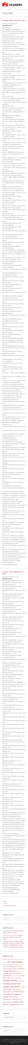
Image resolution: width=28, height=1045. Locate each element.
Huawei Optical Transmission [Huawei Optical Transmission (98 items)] (12, 973)
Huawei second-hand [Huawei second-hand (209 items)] (12, 983)
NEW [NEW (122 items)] (16, 992)
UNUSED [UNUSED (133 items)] (16, 1002)
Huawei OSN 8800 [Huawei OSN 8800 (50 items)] (10, 978)
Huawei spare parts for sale (13, 20)
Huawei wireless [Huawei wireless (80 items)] (7, 992)
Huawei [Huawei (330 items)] (19, 962)
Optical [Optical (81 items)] (11, 997)
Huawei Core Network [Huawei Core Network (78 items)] (18, 969)
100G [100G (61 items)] (8, 959)
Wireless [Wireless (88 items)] (17, 1004)
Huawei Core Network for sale (13, 572)
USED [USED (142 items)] (21, 1002)
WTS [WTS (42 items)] (23, 1004)
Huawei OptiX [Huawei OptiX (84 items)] (7, 975)
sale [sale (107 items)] (14, 999)
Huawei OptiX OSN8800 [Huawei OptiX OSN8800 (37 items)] (15, 975)
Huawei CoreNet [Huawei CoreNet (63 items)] (7, 969)
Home (4, 901)
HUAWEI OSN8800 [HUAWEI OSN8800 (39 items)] (18, 978)
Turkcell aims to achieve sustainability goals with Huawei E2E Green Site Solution (13, 937)
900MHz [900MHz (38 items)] (11, 959)
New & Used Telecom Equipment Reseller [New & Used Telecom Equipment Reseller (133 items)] (13, 994)
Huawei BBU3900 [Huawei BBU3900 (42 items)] (18, 964)
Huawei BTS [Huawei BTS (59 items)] (6, 966)
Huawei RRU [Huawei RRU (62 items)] (21, 981)
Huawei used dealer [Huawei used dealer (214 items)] (11, 986)
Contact (5, 903)
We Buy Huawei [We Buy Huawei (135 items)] (8, 1004)
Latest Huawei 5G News (9, 906)
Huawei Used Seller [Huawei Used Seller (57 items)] (16, 989)
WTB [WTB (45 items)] (21, 1004)
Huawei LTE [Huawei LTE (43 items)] (19, 971)
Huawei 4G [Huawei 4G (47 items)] (5, 964)
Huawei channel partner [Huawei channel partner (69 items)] (15, 966)
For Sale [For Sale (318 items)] (11, 962)
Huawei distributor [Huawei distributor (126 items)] (9, 971)
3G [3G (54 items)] (3, 959)
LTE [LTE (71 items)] (14, 992)
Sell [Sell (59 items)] (17, 999)
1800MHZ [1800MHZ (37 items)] (15, 959)
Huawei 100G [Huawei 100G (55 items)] (11, 964)
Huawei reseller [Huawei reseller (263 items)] (10, 980)
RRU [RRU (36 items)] (12, 999)
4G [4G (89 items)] (5, 959)
